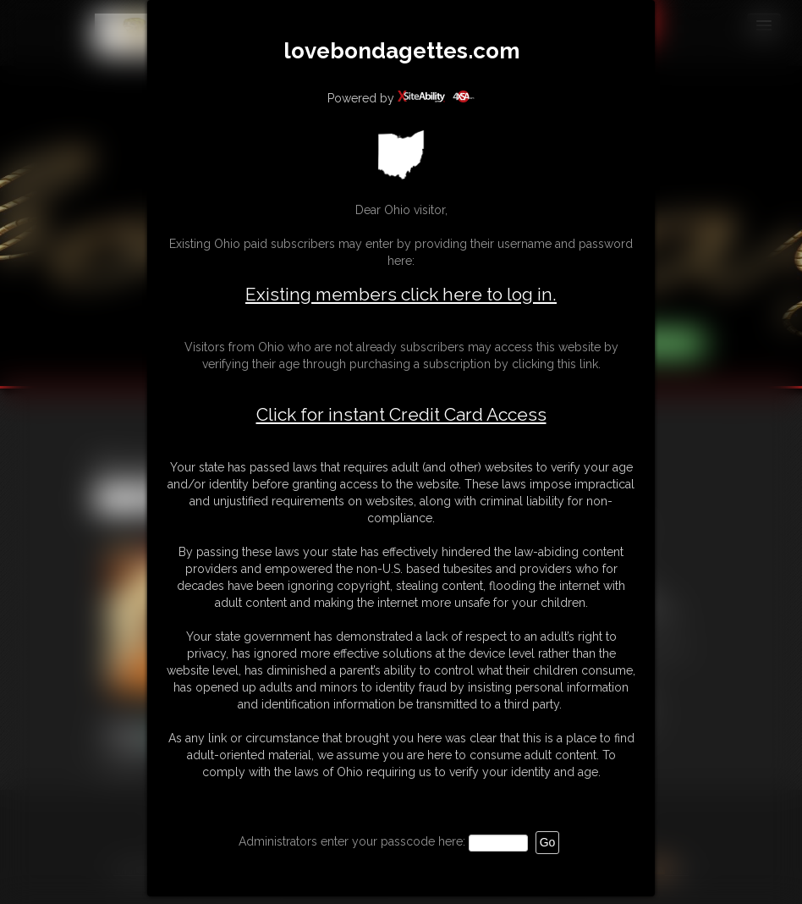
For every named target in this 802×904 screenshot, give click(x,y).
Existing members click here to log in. (401, 294)
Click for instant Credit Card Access (401, 414)
